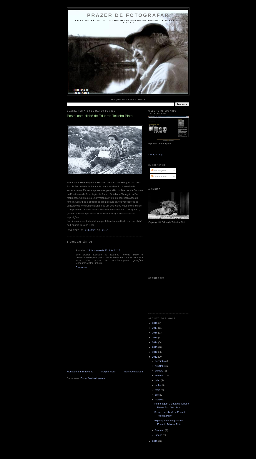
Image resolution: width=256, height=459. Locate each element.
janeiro (159, 435)
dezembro (160, 361)
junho (158, 385)
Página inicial (108, 371)
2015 (155, 337)
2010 (155, 441)
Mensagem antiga (133, 371)
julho (158, 380)
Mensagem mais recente (80, 371)
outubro (159, 370)
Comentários (159, 176)
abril (157, 394)
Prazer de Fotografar (128, 15)
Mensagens (158, 170)
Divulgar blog (155, 154)
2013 (155, 347)
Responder (82, 267)
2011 (155, 356)
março (158, 399)
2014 (155, 342)
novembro (160, 365)
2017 (155, 327)
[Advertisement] (94, 344)
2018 (155, 323)
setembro (160, 375)
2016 (155, 332)
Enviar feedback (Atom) (93, 378)
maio (158, 390)
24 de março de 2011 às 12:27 (103, 250)
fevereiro (160, 430)
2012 (155, 352)
